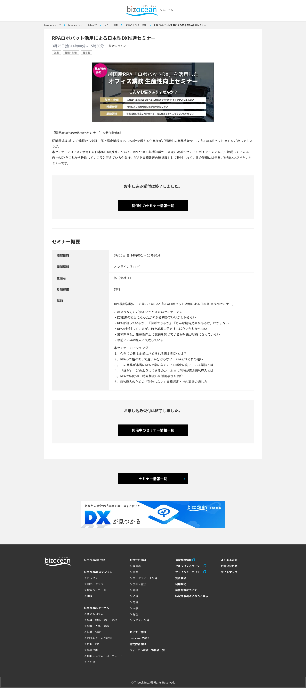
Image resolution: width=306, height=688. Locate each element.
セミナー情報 (138, 632)
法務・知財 (94, 632)
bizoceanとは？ (140, 638)
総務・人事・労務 (98, 626)
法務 (135, 596)
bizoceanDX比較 (94, 560)
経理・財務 (71, 52)
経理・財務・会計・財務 (102, 620)
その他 (91, 662)
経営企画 (92, 650)
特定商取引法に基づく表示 (191, 596)
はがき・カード (96, 590)
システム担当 (141, 620)
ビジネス (92, 578)
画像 (90, 596)
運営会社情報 (183, 560)
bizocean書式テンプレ (98, 572)
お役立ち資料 (138, 560)
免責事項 (180, 578)
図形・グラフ (95, 584)
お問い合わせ (229, 566)
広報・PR (93, 644)
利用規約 (180, 584)
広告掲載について (186, 590)
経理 (135, 614)
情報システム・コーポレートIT (106, 656)
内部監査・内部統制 (99, 638)
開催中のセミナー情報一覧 (153, 205)
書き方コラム (95, 614)
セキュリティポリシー (188, 566)
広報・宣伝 (139, 584)
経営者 (86, 52)
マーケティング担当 (145, 578)
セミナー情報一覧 (153, 478)
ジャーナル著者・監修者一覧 (147, 650)
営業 (56, 52)
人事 (135, 608)
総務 (135, 590)
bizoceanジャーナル (96, 608)
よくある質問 (229, 560)
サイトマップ (229, 572)
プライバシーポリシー (189, 572)
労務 (135, 602)
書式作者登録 (138, 644)
